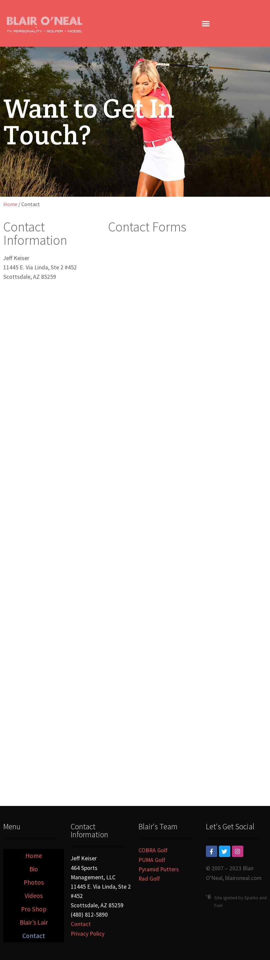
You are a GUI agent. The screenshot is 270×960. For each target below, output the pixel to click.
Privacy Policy (87, 933)
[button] (206, 23)
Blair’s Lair (34, 922)
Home (10, 204)
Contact (33, 936)
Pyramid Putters (159, 869)
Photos (34, 882)
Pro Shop (33, 909)
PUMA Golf (152, 860)
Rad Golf (149, 878)
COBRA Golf (153, 850)
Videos (34, 896)
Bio (33, 869)
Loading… (182, 507)
